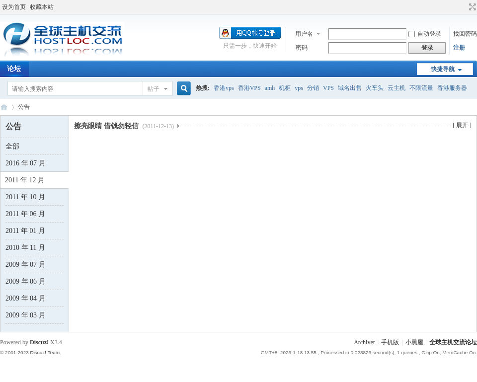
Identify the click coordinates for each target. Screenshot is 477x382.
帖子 (153, 88)
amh (270, 87)
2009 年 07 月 (25, 264)
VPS (328, 87)
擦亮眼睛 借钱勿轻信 (124, 126)
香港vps (224, 87)
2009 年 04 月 (25, 298)
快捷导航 (443, 69)
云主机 (396, 87)
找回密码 (465, 33)
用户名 (304, 33)
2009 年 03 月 (25, 315)
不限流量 (421, 87)
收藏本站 (42, 6)
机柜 (285, 87)
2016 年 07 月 (25, 163)
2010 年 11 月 (25, 247)
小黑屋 (414, 342)
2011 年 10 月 (25, 197)
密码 (302, 47)
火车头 (375, 87)
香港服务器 (452, 87)
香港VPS (249, 87)
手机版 (390, 342)
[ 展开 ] (462, 125)
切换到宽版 (471, 6)
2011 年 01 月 (25, 230)
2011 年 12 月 (25, 180)
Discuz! (39, 342)
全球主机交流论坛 (4, 107)
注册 (459, 47)
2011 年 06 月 (25, 214)
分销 (313, 87)
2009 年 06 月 (25, 281)
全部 (12, 146)
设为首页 (14, 6)
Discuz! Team (45, 352)
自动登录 (424, 33)
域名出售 (350, 87)
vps (299, 87)
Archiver (364, 342)
